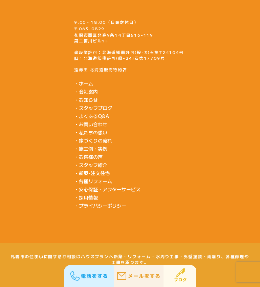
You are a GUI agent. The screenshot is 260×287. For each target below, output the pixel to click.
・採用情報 (86, 197)
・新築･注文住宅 (92, 173)
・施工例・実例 (90, 148)
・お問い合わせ (90, 124)
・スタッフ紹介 (90, 164)
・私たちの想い (90, 132)
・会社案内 (86, 91)
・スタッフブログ (93, 107)
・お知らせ (86, 99)
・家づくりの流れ (93, 140)
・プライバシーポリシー (100, 205)
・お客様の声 (88, 156)
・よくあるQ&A (91, 116)
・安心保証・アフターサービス (107, 189)
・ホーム (83, 83)
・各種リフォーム (93, 181)
